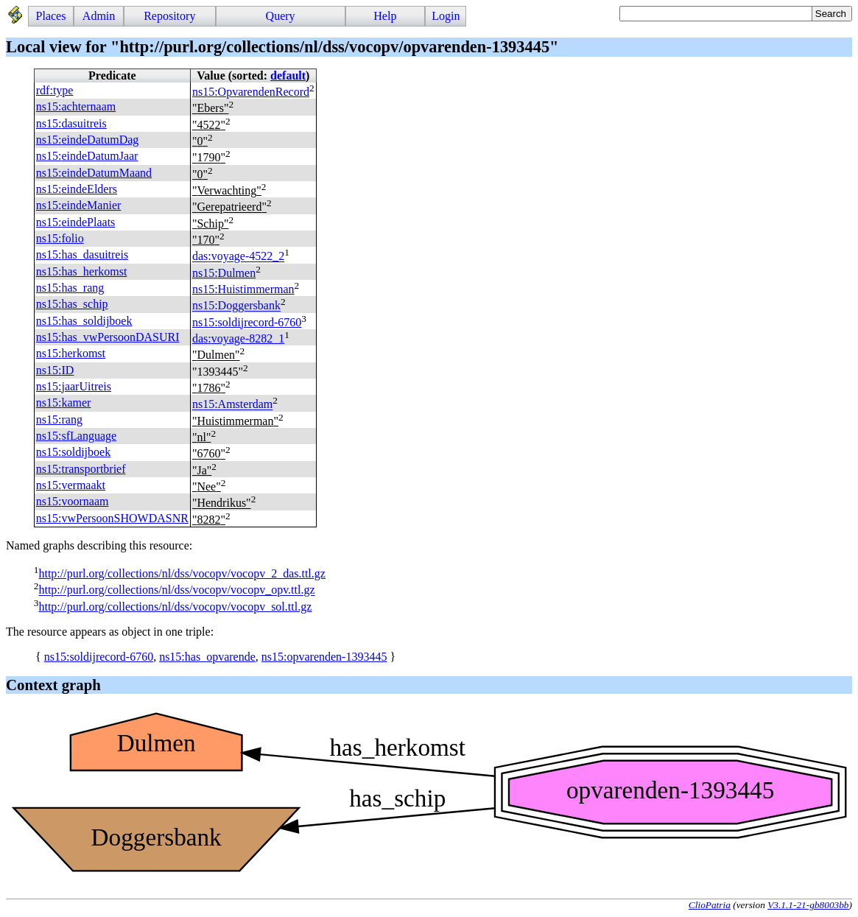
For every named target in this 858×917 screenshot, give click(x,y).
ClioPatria (710, 904)
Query (280, 16)
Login (446, 16)
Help (384, 16)
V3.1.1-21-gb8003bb (807, 904)
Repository (169, 16)
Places (51, 16)
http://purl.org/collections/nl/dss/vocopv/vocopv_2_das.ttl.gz (181, 573)
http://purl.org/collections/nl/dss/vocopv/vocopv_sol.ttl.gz (175, 606)
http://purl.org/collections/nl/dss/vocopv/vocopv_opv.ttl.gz (176, 590)
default (288, 75)
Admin (98, 16)
